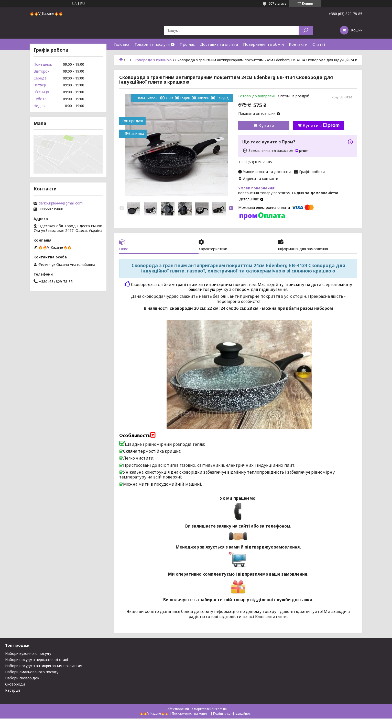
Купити (266, 125)
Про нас (187, 44)
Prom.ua (220, 709)
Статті (318, 44)
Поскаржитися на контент (191, 714)
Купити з (321, 125)
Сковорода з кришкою (152, 60)
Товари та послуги (152, 44)
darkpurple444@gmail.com (61, 203)
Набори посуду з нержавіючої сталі (36, 660)
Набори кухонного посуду (28, 654)
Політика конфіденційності (233, 714)
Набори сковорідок (22, 678)
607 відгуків (277, 3)
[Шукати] (306, 30)
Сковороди (15, 684)
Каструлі (12, 690)
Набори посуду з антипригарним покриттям (43, 666)
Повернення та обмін (263, 44)
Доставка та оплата (219, 44)
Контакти (298, 44)
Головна (121, 44)
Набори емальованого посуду (31, 672)
